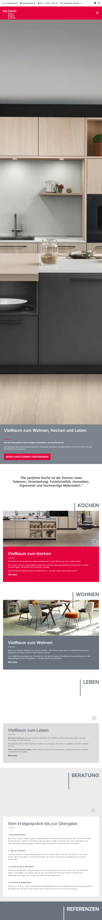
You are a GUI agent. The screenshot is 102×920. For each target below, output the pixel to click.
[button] (97, 13)
